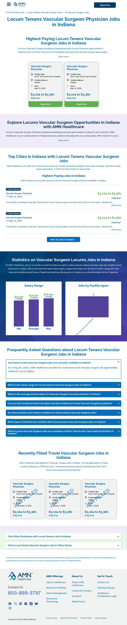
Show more (63, 57)
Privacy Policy (52, 618)
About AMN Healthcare (78, 583)
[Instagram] (10, 608)
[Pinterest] (26, 603)
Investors (76, 596)
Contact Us (103, 582)
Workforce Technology (52, 600)
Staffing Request (106, 588)
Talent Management (56, 593)
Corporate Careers (82, 591)
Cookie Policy (86, 618)
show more (116, 205)
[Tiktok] (31, 603)
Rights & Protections (69, 618)
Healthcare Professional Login (107, 594)
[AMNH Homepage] (19, 4)
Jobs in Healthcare (56, 582)
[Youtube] (36, 603)
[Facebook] (10, 603)
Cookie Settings (101, 618)
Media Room (78, 601)
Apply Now (105, 5)
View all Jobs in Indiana (63, 239)
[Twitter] (15, 603)
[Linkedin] (20, 603)
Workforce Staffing (56, 588)
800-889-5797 (24, 593)
